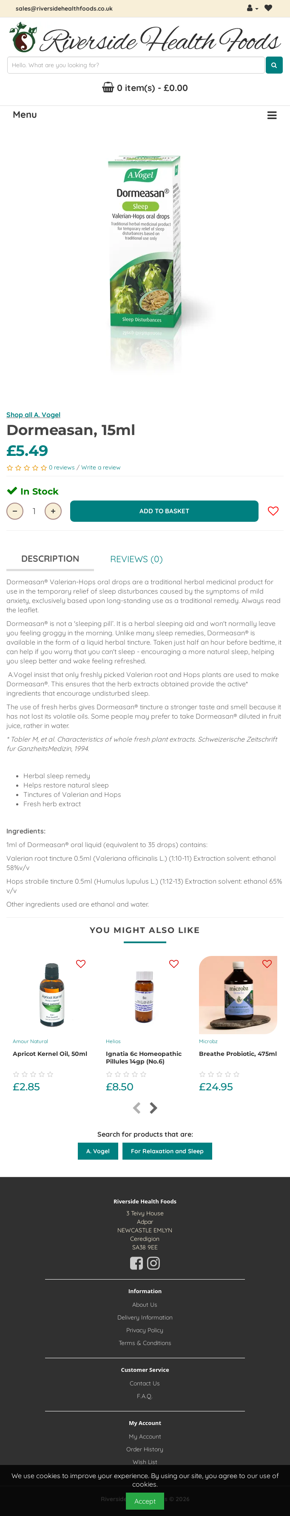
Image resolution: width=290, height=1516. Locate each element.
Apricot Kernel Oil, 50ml (50, 1054)
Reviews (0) (136, 558)
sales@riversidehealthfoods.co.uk (64, 8)
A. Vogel (98, 1151)
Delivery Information (145, 1317)
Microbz (208, 1041)
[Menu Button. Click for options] (272, 115)
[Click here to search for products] (274, 65)
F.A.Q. (145, 1396)
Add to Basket (164, 511)
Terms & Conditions (145, 1343)
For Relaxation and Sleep (167, 1151)
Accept (145, 1501)
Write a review (101, 467)
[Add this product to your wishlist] (81, 964)
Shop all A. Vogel (33, 414)
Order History (144, 1449)
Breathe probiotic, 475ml (238, 1054)
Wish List (145, 1462)
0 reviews (63, 467)
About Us (144, 1304)
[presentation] (136, 1108)
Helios (113, 1041)
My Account (145, 1436)
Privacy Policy (144, 1330)
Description (50, 558)
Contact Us (145, 1383)
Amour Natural (30, 1041)
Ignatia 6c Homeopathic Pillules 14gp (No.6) (144, 1057)
